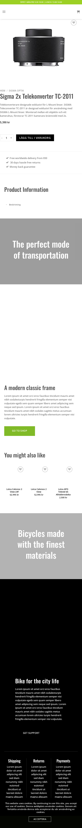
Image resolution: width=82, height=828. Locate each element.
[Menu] (4, 11)
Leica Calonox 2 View (39, 490)
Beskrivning (12, 204)
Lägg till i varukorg (35, 138)
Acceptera (40, 819)
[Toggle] (6, 204)
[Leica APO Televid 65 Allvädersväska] (63, 476)
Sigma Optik (16, 90)
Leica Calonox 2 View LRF (14, 490)
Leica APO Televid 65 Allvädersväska (63, 492)
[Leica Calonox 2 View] (39, 476)
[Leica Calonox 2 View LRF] (14, 476)
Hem (2, 90)
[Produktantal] (6, 137)
